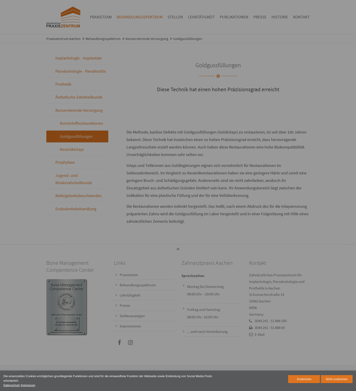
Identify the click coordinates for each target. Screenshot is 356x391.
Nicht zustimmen (337, 379)
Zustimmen (304, 379)
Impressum (28, 385)
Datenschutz (11, 385)
